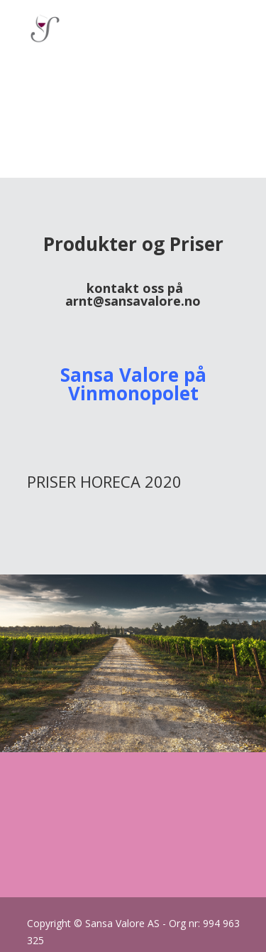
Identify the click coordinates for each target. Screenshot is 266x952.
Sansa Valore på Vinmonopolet (133, 384)
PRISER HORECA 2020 (104, 481)
